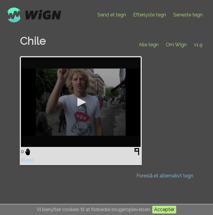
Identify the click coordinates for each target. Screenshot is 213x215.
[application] (81, 102)
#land (27, 160)
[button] (80, 102)
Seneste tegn (188, 15)
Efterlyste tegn (149, 15)
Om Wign (176, 44)
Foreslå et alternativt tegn (164, 176)
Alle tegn (149, 44)
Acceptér (164, 209)
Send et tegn (112, 15)
